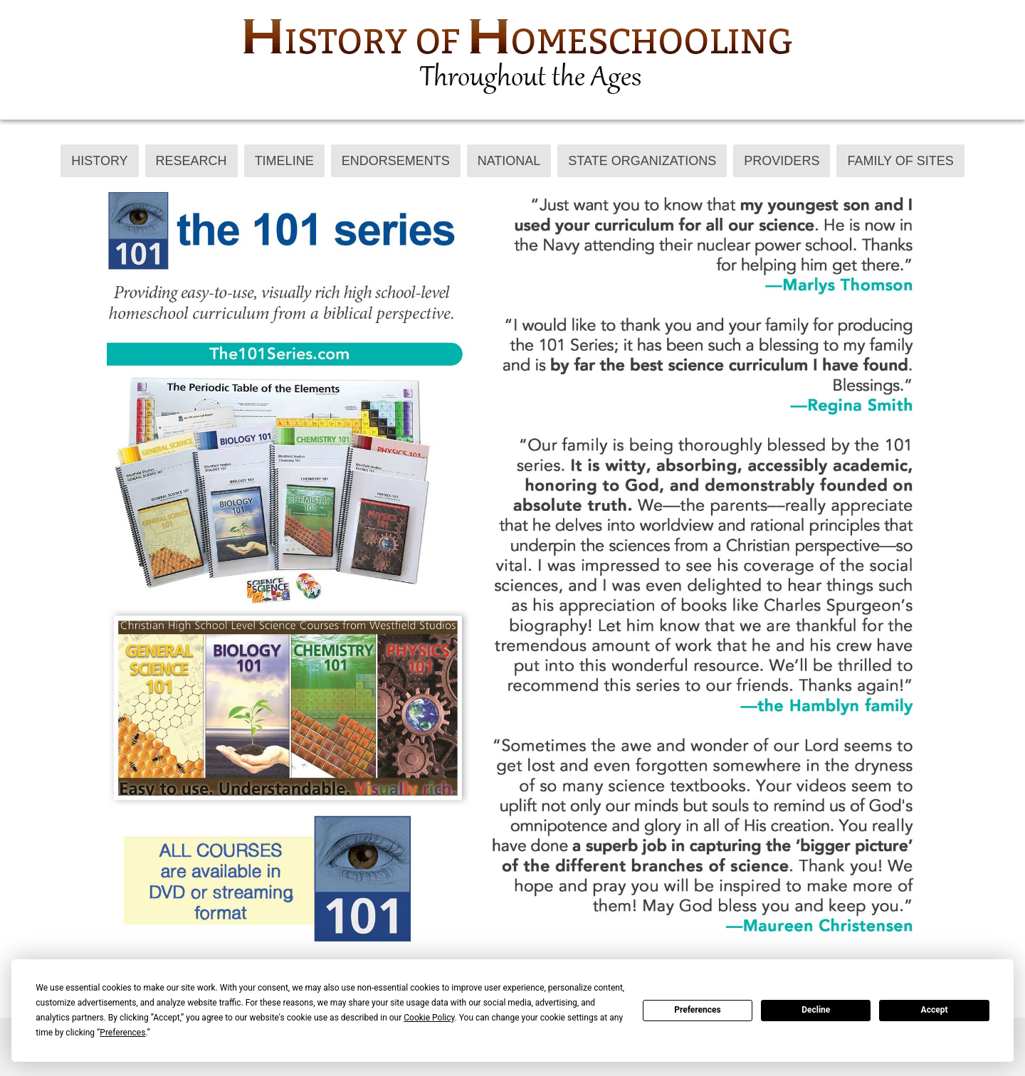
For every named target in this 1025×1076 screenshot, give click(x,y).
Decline (815, 1010)
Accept (934, 1010)
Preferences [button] (122, 1033)
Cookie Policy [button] (429, 1018)
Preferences (697, 1010)
